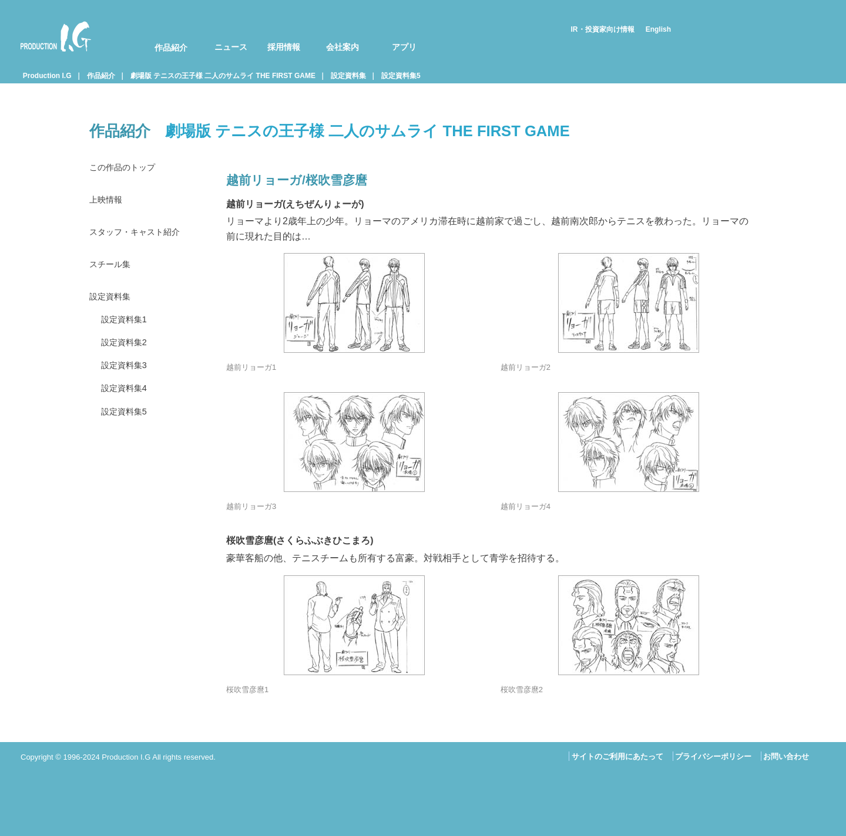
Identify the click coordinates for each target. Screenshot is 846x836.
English (658, 29)
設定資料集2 (127, 352)
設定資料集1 (127, 328)
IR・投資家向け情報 (602, 29)
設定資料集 (348, 76)
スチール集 (112, 269)
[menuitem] (163, 36)
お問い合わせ (786, 756)
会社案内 (342, 47)
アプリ (404, 47)
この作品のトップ (126, 168)
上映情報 (108, 202)
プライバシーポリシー (713, 756)
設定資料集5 (401, 76)
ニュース (230, 47)
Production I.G (56, 36)
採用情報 (283, 47)
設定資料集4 (127, 401)
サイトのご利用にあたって (617, 756)
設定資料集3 (127, 377)
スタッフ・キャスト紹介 (141, 236)
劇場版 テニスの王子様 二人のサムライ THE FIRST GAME (222, 76)
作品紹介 (171, 47)
